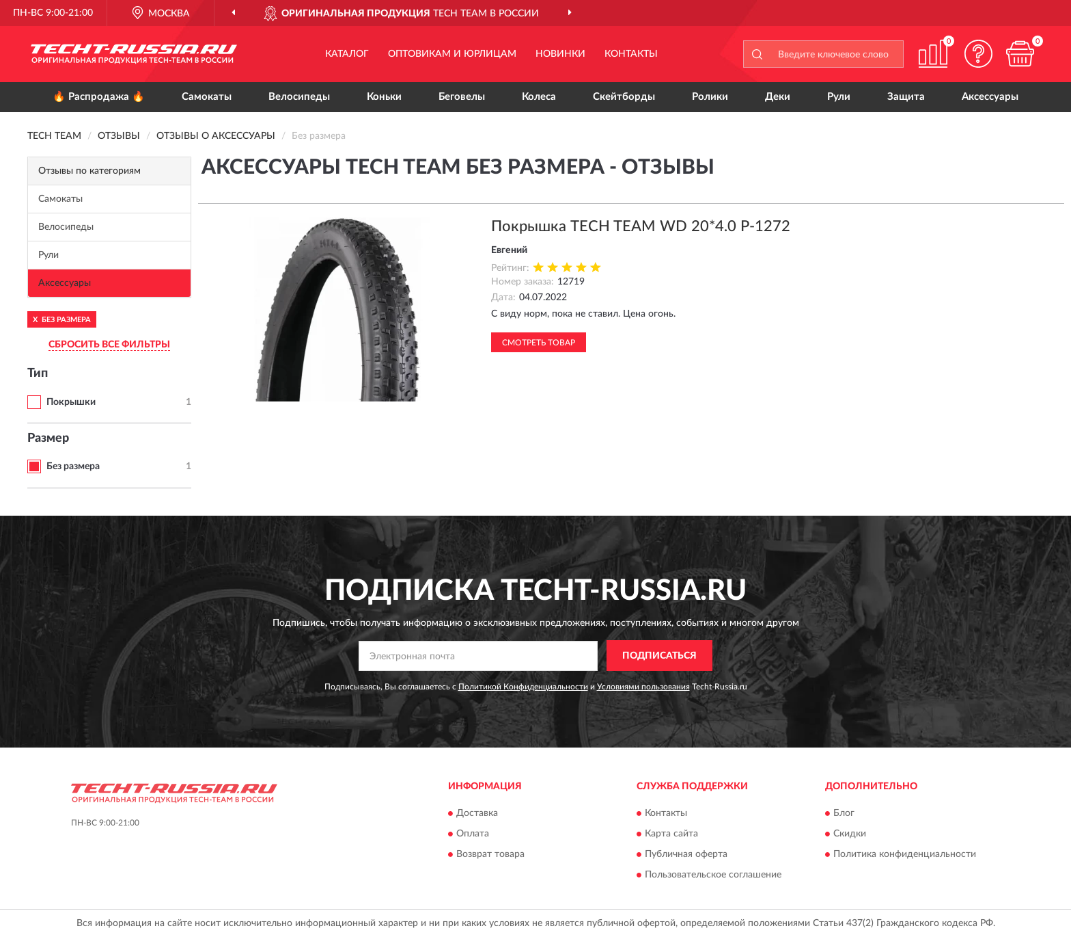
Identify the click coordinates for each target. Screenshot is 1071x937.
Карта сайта (671, 834)
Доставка (477, 813)
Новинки (560, 54)
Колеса (539, 97)
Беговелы (462, 97)
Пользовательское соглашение (713, 875)
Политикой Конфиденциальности (523, 687)
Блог (843, 813)
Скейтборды (624, 97)
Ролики (710, 97)
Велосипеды (299, 97)
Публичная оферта (686, 854)
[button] (979, 54)
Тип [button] (37, 373)
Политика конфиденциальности (904, 854)
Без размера (73, 466)
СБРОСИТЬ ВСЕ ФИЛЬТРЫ (109, 344)
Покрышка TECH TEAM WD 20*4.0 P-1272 (640, 226)
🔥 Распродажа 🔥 (99, 97)
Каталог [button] (347, 54)
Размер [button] (48, 438)
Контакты (631, 54)
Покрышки (71, 402)
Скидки (849, 834)
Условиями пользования (643, 687)
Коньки (384, 97)
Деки (777, 97)
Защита (906, 97)
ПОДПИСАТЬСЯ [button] (659, 656)
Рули (838, 97)
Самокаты (207, 97)
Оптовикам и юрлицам (452, 54)
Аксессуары (990, 97)
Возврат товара (490, 854)
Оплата (472, 834)
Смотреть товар (538, 343)
